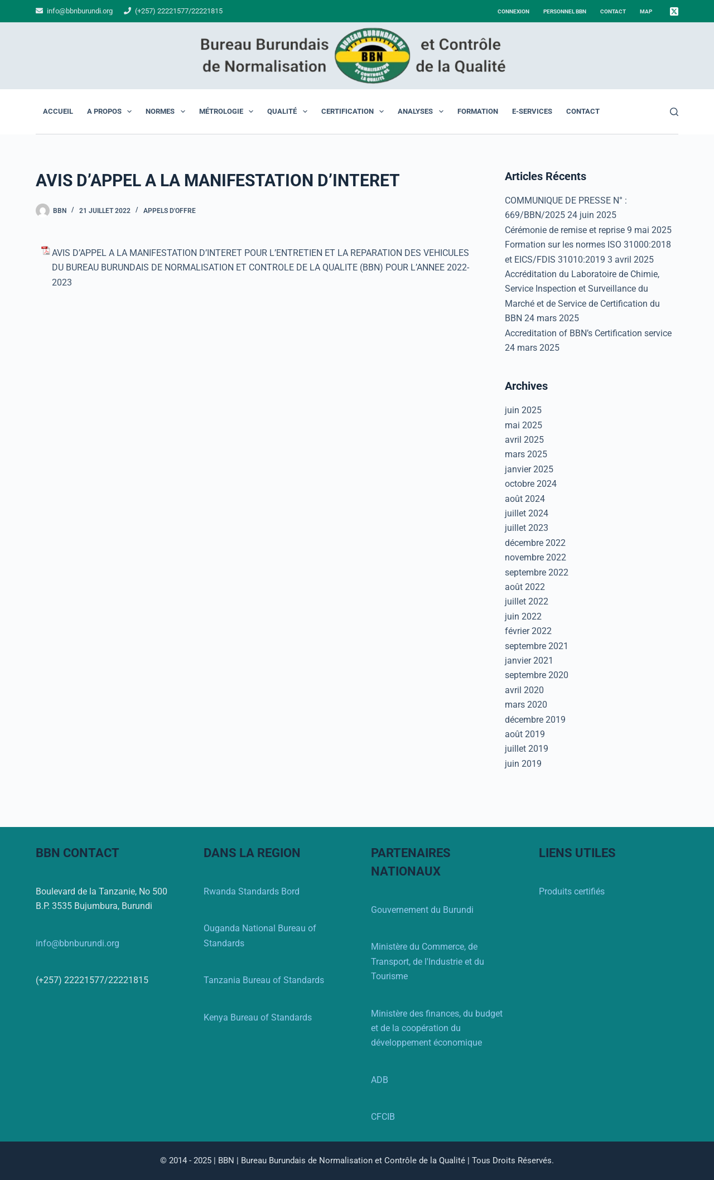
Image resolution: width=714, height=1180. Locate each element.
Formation (477, 111)
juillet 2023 (526, 528)
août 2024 (525, 499)
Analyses (423, 111)
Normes (168, 111)
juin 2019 (523, 763)
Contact (613, 11)
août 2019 (525, 734)
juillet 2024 (526, 513)
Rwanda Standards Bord (252, 891)
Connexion (513, 11)
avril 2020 (524, 690)
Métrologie (228, 111)
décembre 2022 (535, 543)
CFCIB (383, 1116)
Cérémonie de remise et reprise (565, 230)
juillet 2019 (526, 748)
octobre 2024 (531, 483)
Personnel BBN (564, 11)
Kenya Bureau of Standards (258, 1017)
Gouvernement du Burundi (422, 910)
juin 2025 (523, 410)
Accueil (58, 111)
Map (646, 11)
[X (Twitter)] (674, 11)
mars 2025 (526, 454)
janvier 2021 (529, 660)
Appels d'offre (169, 211)
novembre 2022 (535, 557)
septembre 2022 (536, 572)
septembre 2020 (536, 675)
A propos (112, 111)
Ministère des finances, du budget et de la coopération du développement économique (437, 1028)
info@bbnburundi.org (79, 11)
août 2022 (525, 587)
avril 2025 (524, 439)
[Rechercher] (674, 112)
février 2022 (528, 631)
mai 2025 (523, 425)
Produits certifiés (572, 891)
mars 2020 (526, 704)
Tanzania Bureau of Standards (264, 980)
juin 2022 (523, 616)
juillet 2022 (526, 601)
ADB (379, 1080)
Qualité (289, 111)
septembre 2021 (536, 646)
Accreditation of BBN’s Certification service (588, 333)
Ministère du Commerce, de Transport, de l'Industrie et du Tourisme (427, 961)
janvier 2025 (529, 469)
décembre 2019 (535, 719)
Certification (355, 111)
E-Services (532, 111)
